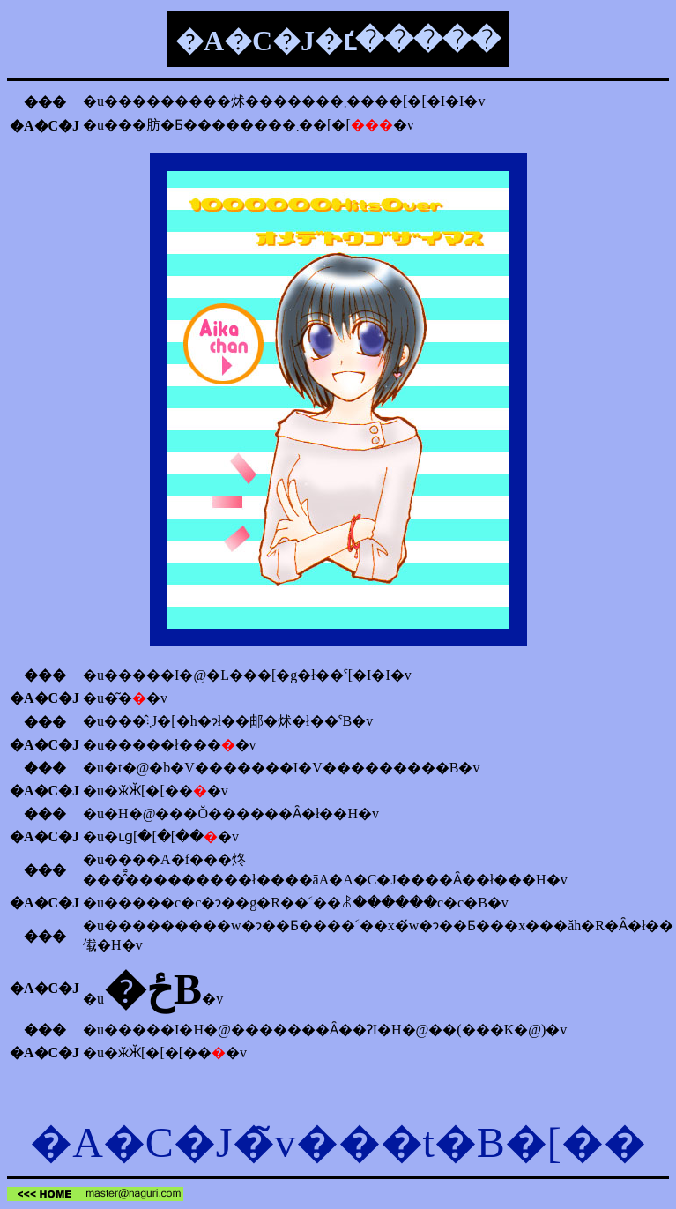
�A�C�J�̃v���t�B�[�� (338, 1142)
